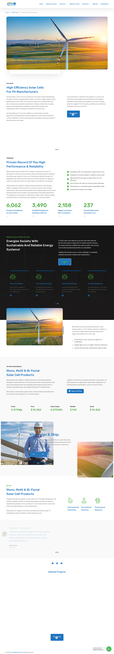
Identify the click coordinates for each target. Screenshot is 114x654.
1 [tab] (56, 149)
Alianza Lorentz (74, 4)
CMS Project (15, 12)
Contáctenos (105, 4)
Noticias (95, 4)
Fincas (24, 55)
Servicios (62, 4)
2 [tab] (58, 149)
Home (41, 4)
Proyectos (85, 4)
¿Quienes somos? (51, 4)
